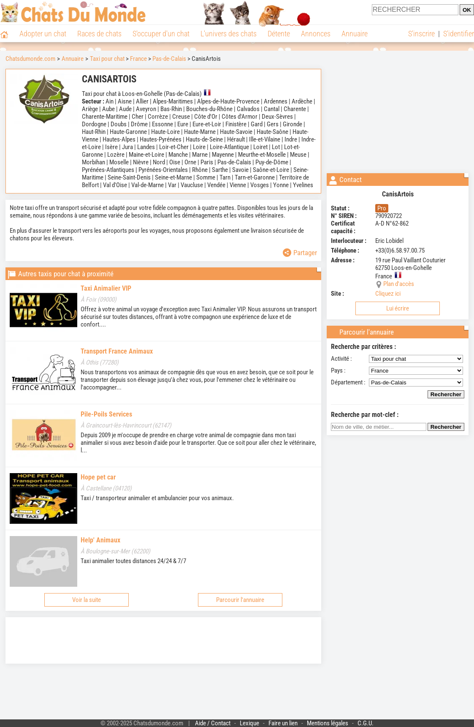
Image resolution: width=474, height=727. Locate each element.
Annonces (315, 33)
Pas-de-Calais (169, 59)
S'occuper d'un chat (161, 33)
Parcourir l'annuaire (240, 600)
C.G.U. (366, 723)
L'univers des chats (228, 33)
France (138, 59)
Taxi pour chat (107, 59)
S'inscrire (421, 33)
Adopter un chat (42, 33)
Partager (300, 252)
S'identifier (458, 33)
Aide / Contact (212, 723)
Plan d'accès (398, 284)
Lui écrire (397, 308)
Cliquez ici (388, 293)
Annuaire (354, 33)
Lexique (249, 723)
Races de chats (99, 33)
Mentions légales (327, 723)
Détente (279, 33)
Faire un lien (283, 723)
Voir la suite (86, 600)
